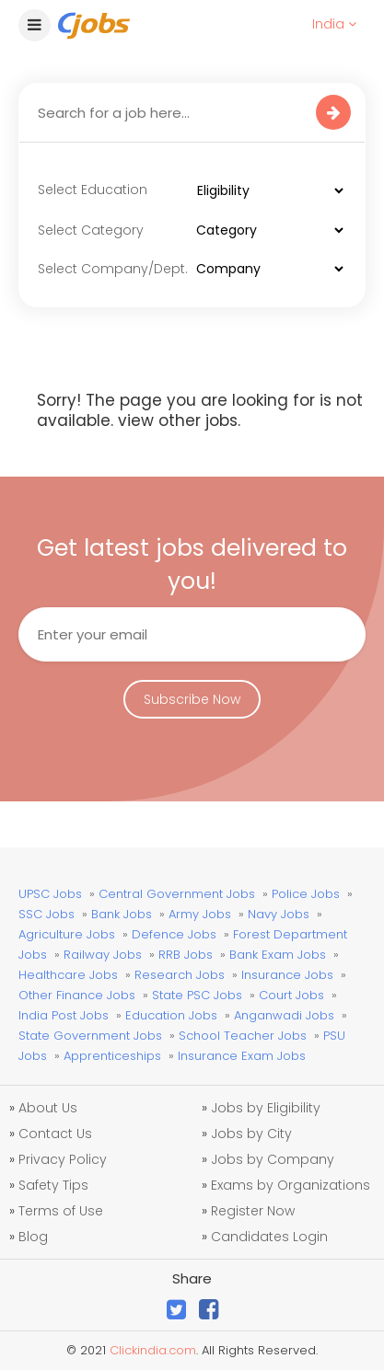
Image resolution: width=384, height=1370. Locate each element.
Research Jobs (179, 975)
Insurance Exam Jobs (242, 1056)
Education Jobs (171, 1015)
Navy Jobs (278, 914)
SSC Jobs (46, 914)
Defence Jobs (174, 934)
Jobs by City (251, 1133)
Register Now (253, 1211)
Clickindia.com (153, 1350)
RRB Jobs (185, 954)
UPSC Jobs (50, 894)
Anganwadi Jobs (284, 1015)
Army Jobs (200, 914)
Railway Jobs (103, 954)
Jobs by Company (272, 1159)
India (334, 24)
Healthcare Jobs (68, 975)
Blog (33, 1236)
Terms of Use (60, 1211)
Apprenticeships (112, 1056)
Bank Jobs (121, 914)
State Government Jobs (90, 1035)
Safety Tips (53, 1185)
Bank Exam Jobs (277, 954)
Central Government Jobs (177, 894)
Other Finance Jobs (76, 995)
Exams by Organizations (290, 1185)
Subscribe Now (192, 699)
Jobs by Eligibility (265, 1108)
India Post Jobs (63, 1015)
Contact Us (55, 1133)
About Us (47, 1108)
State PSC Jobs (197, 995)
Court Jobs (291, 995)
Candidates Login (269, 1236)
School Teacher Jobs (243, 1035)
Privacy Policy (62, 1159)
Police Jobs (306, 894)
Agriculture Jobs (66, 934)
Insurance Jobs (287, 975)
